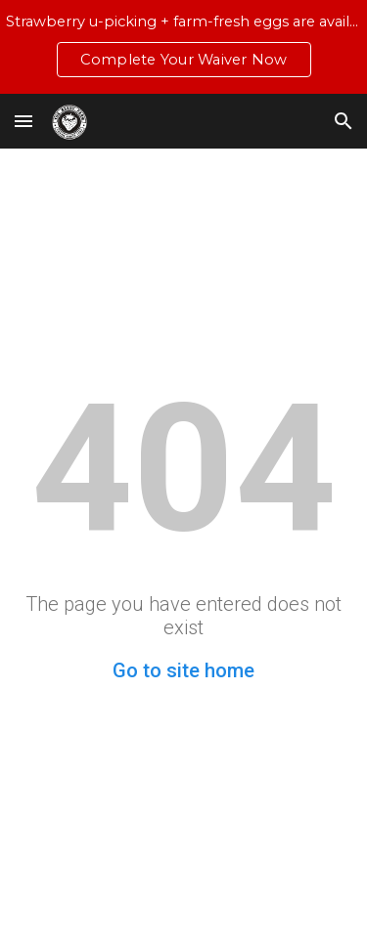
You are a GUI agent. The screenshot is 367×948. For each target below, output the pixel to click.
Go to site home (183, 670)
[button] (23, 121)
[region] (183, 47)
